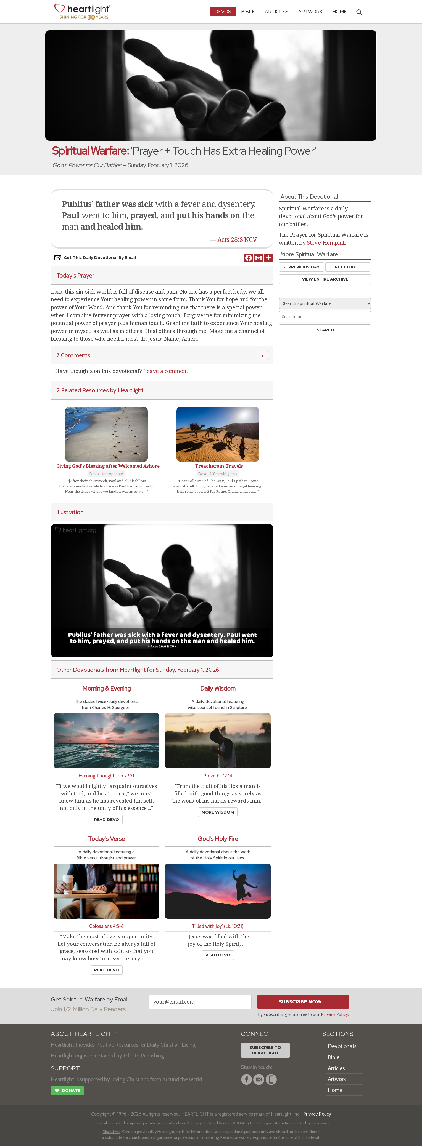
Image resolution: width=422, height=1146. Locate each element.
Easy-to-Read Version (212, 1123)
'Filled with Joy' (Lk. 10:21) (218, 926)
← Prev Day (301, 267)
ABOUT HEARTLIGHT (84, 1034)
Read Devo (106, 819)
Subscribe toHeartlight (265, 1050)
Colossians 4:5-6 (106, 926)
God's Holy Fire (218, 839)
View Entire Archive (325, 279)
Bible (248, 11)
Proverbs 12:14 (218, 776)
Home (335, 1090)
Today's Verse (106, 839)
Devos (223, 11)
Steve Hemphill (326, 242)
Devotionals (342, 1046)
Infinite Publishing (143, 1055)
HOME (340, 11)
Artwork (310, 11)
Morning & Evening (106, 688)
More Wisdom (218, 812)
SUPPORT (65, 1068)
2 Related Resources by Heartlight (100, 390)
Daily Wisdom (218, 688)
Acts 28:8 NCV (237, 240)
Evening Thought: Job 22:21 (106, 776)
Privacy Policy (334, 1014)
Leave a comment (165, 371)
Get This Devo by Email (95, 258)
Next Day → (348, 267)
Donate (67, 1091)
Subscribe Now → (303, 1001)
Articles (276, 11)
